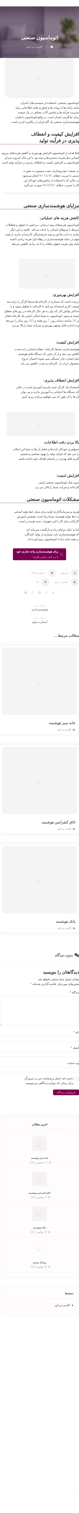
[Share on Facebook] (53, 592)
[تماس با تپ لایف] (39, 554)
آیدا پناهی (64, 572)
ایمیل (74, 1047)
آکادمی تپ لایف (61, 582)
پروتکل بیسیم (39, 1262)
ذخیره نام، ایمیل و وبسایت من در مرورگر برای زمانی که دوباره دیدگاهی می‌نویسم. (49, 1080)
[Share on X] (46, 592)
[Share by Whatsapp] (32, 592)
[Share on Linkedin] (39, 592)
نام (76, 1032)
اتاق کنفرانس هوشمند (39, 1192)
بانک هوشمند (39, 1227)
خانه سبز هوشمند (39, 1158)
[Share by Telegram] (25, 592)
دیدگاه (74, 992)
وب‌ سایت (73, 1063)
